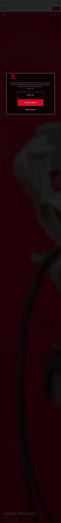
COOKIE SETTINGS (30, 109)
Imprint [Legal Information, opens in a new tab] (33, 88)
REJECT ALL (30, 95)
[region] (30, 93)
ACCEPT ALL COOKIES (30, 102)
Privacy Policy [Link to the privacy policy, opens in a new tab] (29, 88)
